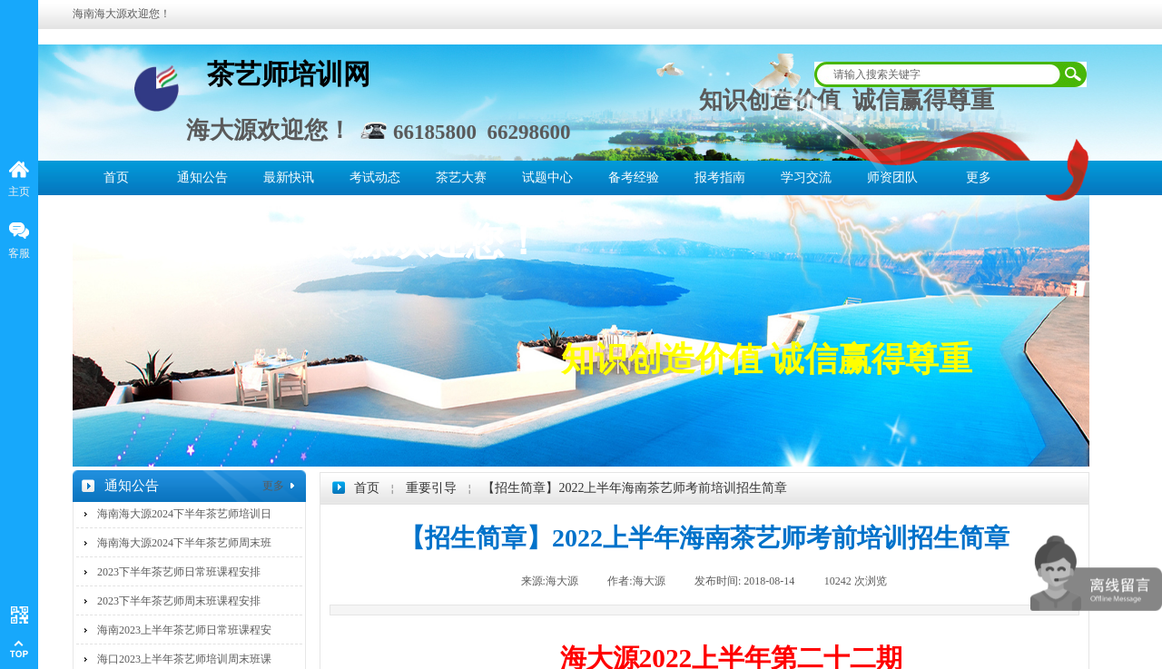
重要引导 (431, 488)
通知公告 (202, 177)
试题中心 (547, 177)
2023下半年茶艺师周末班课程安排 (179, 601)
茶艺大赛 (461, 177)
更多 (978, 177)
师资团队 (892, 177)
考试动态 (375, 177)
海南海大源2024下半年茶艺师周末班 (184, 542)
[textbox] (939, 74)
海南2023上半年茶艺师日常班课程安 (184, 630)
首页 (116, 177)
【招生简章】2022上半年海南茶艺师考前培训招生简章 (634, 488)
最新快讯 (288, 177)
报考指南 (719, 177)
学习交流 (806, 177)
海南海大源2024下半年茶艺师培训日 (184, 513)
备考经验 (633, 177)
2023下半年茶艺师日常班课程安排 (179, 572)
